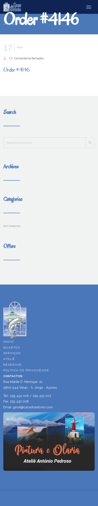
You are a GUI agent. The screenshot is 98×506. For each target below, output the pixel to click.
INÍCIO (8, 341)
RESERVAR (12, 364)
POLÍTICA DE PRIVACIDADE (26, 370)
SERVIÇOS (12, 353)
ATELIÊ (9, 359)
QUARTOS (11, 347)
